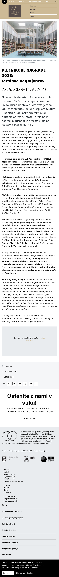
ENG (47, 1)
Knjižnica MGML (9, 477)
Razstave (33, 6)
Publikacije (7, 492)
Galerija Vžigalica (9, 530)
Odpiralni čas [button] (9, 372)
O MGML (12, 1)
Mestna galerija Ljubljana (12, 518)
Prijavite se (29, 418)
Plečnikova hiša (8, 536)
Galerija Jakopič (8, 524)
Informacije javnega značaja (13, 481)
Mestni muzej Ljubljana (12, 512)
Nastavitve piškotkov (24, 573)
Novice (32, 13)
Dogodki (32, 9)
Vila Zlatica (6, 555)
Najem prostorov (9, 474)
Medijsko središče (10, 479)
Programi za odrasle (11, 501)
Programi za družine (11, 499)
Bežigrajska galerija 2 (11, 548)
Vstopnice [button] (8, 377)
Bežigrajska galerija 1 (11, 542)
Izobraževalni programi (35, 1)
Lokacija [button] (7, 366)
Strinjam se (8, 573)
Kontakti (21, 1)
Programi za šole (9, 496)
